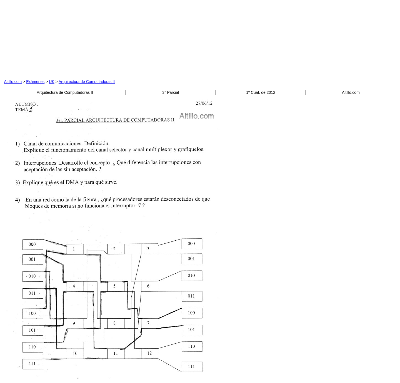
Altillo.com (13, 81)
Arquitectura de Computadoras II (87, 81)
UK (51, 81)
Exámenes (35, 81)
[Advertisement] (138, 38)
